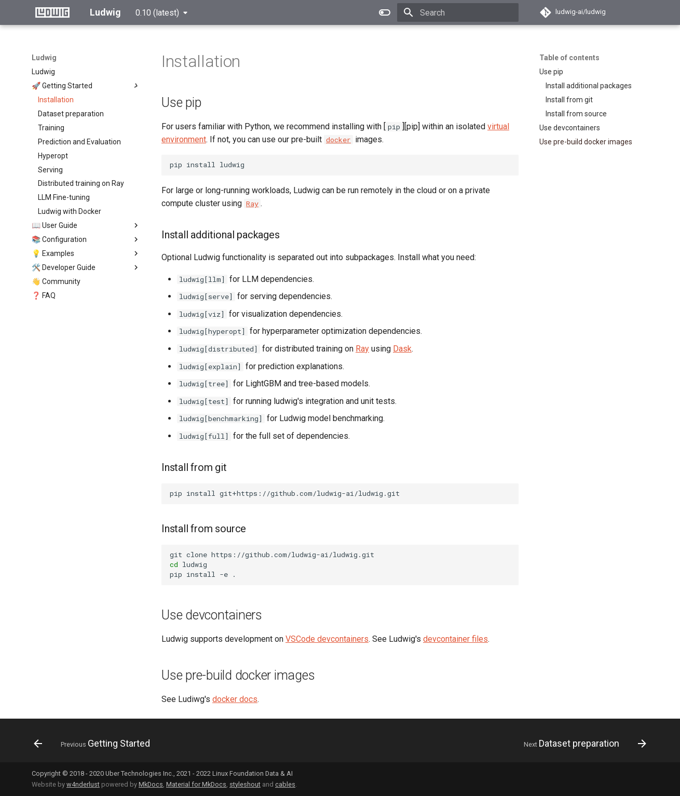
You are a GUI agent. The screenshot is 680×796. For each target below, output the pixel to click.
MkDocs (151, 784)
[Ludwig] (52, 12)
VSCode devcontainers (327, 639)
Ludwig (44, 57)
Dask (402, 349)
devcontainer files (455, 639)
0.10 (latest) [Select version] (157, 13)
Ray (362, 349)
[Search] (458, 12)
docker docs (234, 699)
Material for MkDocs (196, 784)
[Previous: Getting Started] (94, 743)
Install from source (576, 114)
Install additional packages (589, 86)
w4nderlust (83, 784)
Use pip (551, 72)
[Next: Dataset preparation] (582, 743)
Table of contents (569, 57)
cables (285, 784)
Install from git (569, 100)
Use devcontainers (569, 128)
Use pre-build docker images (585, 142)
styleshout (245, 784)
